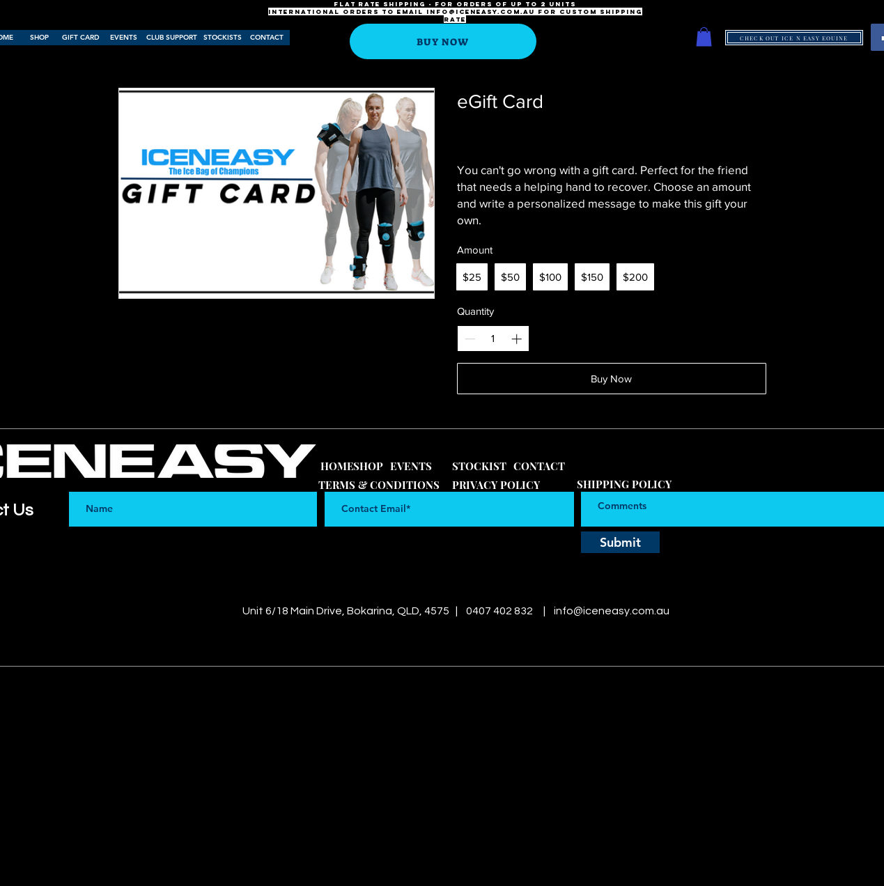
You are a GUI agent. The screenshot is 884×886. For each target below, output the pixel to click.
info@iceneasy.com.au (480, 11)
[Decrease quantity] (470, 339)
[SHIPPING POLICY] (624, 484)
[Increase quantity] (517, 339)
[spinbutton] (493, 338)
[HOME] (337, 466)
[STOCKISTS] (222, 37)
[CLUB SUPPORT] (172, 37)
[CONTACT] (267, 37)
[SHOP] (39, 37)
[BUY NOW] (443, 41)
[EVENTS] (124, 37)
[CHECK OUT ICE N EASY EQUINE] (794, 37)
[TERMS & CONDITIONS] (379, 485)
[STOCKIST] (479, 466)
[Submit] (620, 542)
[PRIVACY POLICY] (496, 485)
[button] (704, 36)
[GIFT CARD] (80, 37)
